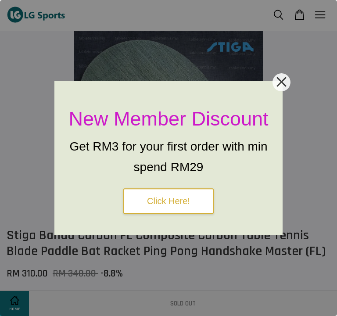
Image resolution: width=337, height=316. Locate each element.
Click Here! (168, 201)
